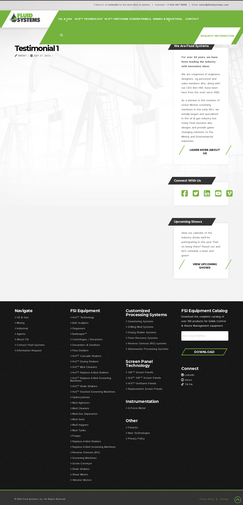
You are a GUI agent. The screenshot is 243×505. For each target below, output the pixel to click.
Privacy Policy (135, 439)
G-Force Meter (136, 408)
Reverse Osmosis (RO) (85, 452)
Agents (20, 334)
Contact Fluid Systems (30, 345)
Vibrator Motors (81, 480)
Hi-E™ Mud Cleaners (83, 367)
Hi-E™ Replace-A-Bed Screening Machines (90, 379)
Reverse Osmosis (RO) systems (146, 343)
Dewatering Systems (139, 321)
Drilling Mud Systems (139, 327)
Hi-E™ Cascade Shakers (85, 356)
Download (204, 352)
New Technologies (138, 433)
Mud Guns (77, 419)
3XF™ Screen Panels (139, 372)
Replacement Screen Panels (144, 389)
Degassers (77, 328)
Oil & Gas (21, 317)
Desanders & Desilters (85, 345)
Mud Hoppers (79, 425)
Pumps (75, 436)
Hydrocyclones (80, 397)
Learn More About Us (205, 151)
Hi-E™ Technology (82, 317)
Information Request (28, 350)
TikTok (189, 384)
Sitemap (224, 499)
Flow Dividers (79, 350)
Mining (19, 323)
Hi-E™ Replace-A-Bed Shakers (89, 373)
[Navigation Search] (62, 35)
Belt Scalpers (79, 323)
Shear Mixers (79, 474)
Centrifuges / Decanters (86, 339)
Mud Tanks (78, 430)
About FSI (22, 339)
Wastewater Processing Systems (147, 349)
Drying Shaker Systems (141, 332)
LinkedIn (113, 4)
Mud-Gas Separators (84, 414)
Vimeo (188, 380)
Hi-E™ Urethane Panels (141, 383)
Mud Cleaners (79, 408)
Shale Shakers (80, 469)
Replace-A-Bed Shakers (85, 441)
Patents (132, 427)
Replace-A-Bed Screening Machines (93, 447)
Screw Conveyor (81, 463)
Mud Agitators (80, 403)
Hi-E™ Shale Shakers (83, 386)
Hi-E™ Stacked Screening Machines (92, 392)
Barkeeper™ (78, 334)
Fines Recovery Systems (142, 338)
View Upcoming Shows (205, 265)
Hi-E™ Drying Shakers (84, 361)
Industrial (21, 328)
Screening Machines (83, 458)
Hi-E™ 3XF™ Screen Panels (143, 378)
